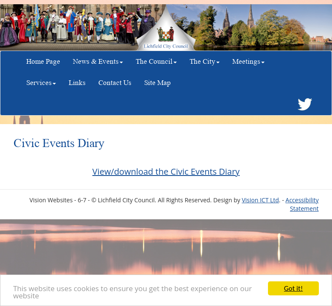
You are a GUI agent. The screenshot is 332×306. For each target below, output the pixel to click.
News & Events (98, 61)
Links (77, 83)
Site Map (157, 83)
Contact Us (114, 83)
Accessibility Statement (301, 204)
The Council (156, 61)
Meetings (248, 61)
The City (205, 61)
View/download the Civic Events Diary (166, 171)
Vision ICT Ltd (260, 200)
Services (41, 83)
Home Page (43, 61)
